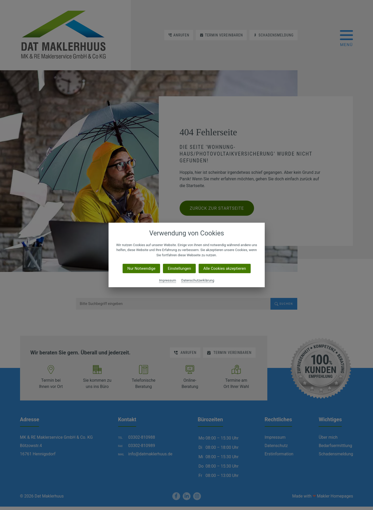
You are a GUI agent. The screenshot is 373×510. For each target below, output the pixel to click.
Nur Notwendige (141, 268)
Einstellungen (179, 268)
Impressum (167, 280)
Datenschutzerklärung (197, 280)
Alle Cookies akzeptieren (224, 268)
